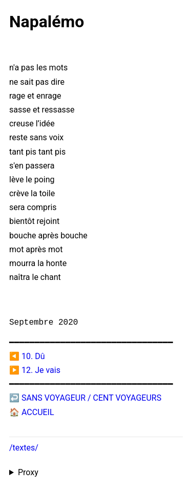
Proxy (28, 472)
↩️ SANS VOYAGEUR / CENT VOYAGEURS (85, 398)
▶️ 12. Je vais (34, 370)
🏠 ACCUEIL (31, 412)
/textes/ (23, 448)
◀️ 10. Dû (27, 356)
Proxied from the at (96, 472)
